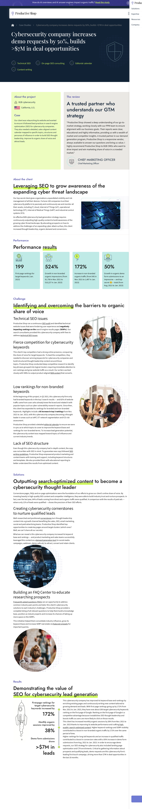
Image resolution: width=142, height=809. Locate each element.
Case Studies (25, 25)
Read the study (102, 2)
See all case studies (117, 772)
